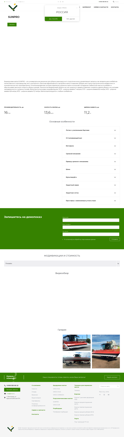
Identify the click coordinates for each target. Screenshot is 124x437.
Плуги (76, 418)
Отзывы (34, 392)
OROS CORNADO (58, 395)
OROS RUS (56, 389)
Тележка (77, 390)
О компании (36, 385)
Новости (34, 389)
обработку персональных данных (85, 239)
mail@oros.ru (21, 1)
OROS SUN (56, 405)
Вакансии (35, 395)
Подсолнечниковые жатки (63, 398)
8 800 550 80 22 (103, 1)
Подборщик (57, 408)
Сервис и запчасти (38, 410)
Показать (63, 264)
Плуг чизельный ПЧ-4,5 (81, 422)
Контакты (35, 414)
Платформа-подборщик (60, 412)
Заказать (12, 24)
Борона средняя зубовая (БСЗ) (84, 412)
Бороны (77, 394)
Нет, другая (70, 19)
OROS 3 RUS (57, 392)
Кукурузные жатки (60, 385)
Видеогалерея (36, 398)
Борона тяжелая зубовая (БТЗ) (83, 415)
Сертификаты (36, 401)
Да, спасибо (53, 19)
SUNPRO (56, 402)
